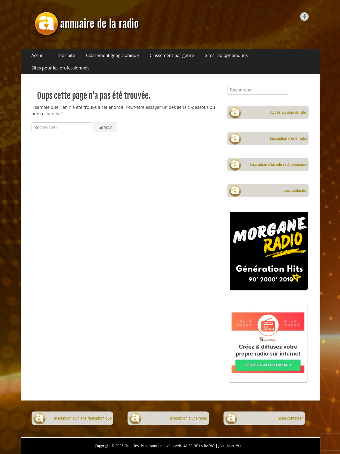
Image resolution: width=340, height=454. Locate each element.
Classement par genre (172, 55)
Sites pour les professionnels (61, 68)
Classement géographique (112, 55)
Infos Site (66, 55)
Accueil (39, 55)
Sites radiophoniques (226, 55)
